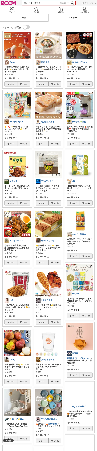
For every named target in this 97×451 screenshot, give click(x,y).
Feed (12, 10)
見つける (36, 10)
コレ (12, 84)
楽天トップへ (89, 3)
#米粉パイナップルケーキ (78, 358)
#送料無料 (52, 424)
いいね (24, 84)
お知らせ (60, 10)
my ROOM (85, 10)
